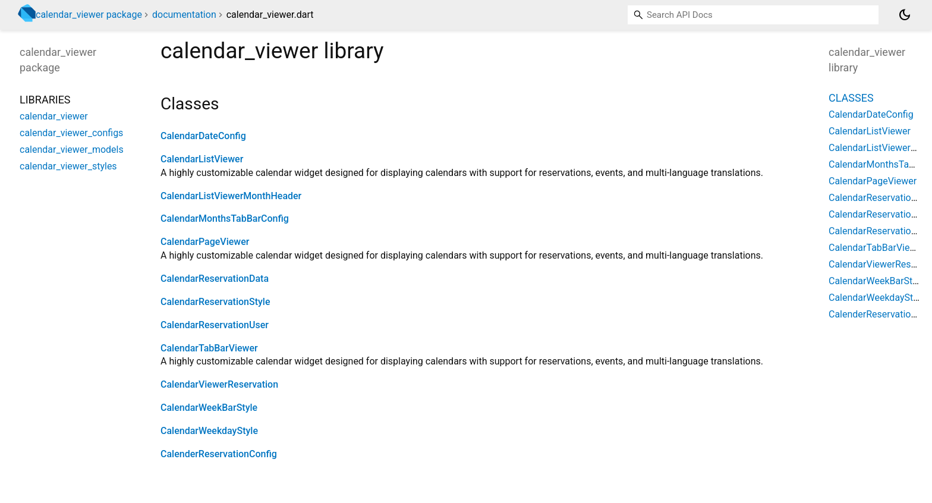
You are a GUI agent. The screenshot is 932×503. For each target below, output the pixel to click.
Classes (851, 98)
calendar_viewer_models (72, 149)
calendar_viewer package (89, 14)
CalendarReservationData (214, 278)
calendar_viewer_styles (68, 166)
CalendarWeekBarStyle (208, 407)
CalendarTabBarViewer (209, 348)
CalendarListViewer (201, 159)
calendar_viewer (54, 116)
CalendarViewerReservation (219, 384)
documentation (184, 14)
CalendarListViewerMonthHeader (230, 196)
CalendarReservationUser (214, 325)
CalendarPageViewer (204, 241)
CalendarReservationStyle (215, 301)
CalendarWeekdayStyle (209, 430)
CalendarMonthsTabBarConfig (224, 218)
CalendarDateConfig (203, 136)
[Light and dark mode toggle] (904, 14)
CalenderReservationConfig (218, 454)
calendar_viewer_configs (71, 133)
